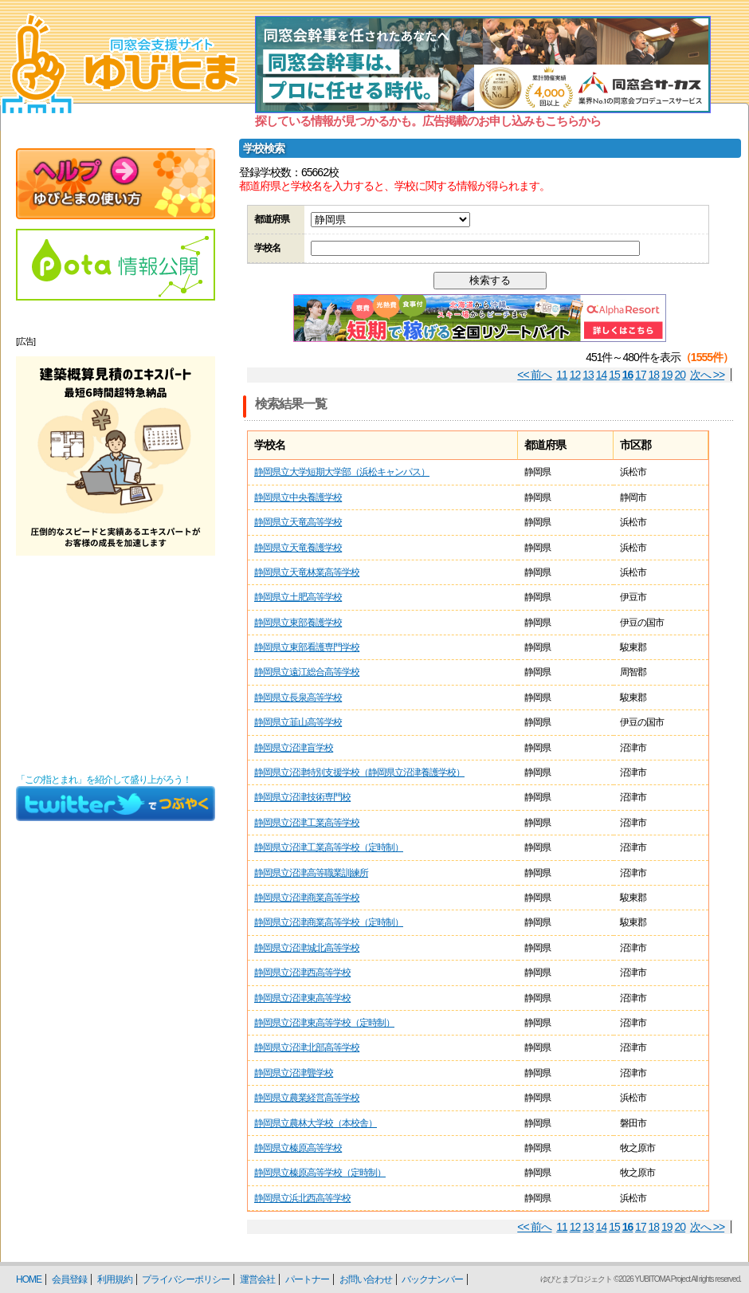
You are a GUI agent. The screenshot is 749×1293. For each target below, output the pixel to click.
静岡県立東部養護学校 (298, 622)
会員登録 (69, 1279)
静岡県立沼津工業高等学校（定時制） (328, 847)
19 (667, 374)
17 (640, 374)
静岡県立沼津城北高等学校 (306, 947)
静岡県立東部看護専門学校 (306, 647)
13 (588, 374)
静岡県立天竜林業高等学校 (306, 572)
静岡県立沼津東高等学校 (302, 998)
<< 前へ (534, 374)
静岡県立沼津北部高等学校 (306, 1047)
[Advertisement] (115, 664)
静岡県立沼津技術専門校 (302, 797)
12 (575, 374)
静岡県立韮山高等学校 (298, 722)
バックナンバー (432, 1279)
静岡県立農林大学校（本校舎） (315, 1123)
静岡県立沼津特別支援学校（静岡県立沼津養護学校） (359, 772)
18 (654, 374)
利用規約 (114, 1279)
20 (680, 374)
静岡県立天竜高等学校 (298, 522)
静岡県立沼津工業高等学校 (306, 822)
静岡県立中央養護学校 (298, 497)
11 (561, 374)
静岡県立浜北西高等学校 (302, 1198)
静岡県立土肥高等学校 (298, 597)
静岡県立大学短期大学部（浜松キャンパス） (341, 472)
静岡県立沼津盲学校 (293, 747)
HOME (28, 1279)
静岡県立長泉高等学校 (298, 697)
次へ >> (707, 374)
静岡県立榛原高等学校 (298, 1147)
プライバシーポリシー (185, 1279)
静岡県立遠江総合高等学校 (306, 672)
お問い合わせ (365, 1279)
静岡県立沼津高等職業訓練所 (311, 872)
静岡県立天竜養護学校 (298, 547)
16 (627, 374)
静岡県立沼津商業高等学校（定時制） (328, 922)
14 (601, 374)
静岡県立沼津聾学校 (293, 1073)
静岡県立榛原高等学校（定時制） (320, 1172)
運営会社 (257, 1279)
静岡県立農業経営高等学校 (306, 1097)
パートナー (307, 1279)
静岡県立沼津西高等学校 (302, 972)
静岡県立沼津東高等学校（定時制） (324, 1022)
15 (614, 374)
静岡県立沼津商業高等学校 (306, 897)
